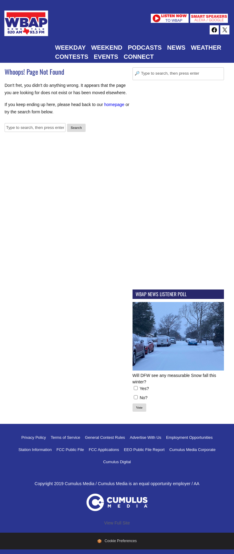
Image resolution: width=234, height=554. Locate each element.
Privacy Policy (33, 437)
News (176, 47)
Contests (71, 56)
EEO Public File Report (144, 449)
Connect (139, 56)
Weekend (106, 47)
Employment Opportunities (189, 437)
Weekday (70, 47)
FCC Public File (70, 449)
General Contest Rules (105, 437)
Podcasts (144, 47)
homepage (114, 104)
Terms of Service (65, 437)
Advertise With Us (145, 437)
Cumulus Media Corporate (192, 449)
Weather (206, 47)
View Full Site (117, 522)
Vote (139, 407)
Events (106, 56)
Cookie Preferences (120, 541)
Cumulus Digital (117, 462)
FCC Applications (104, 449)
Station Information (35, 449)
